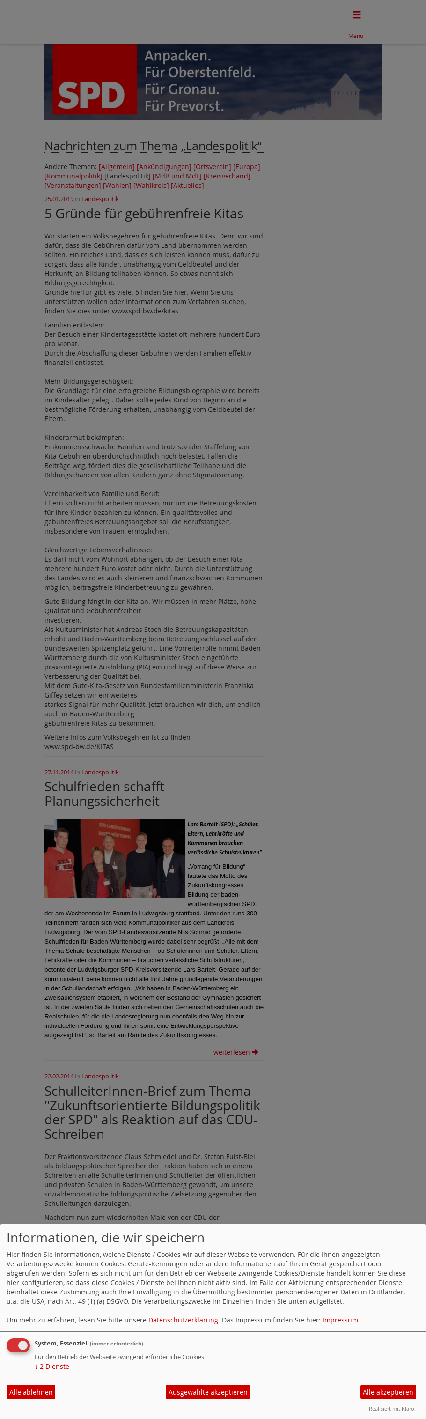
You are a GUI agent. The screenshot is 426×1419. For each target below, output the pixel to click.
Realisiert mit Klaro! (392, 1408)
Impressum (340, 1319)
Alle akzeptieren (388, 1392)
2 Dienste (52, 1366)
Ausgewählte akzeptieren (208, 1392)
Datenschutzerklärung (183, 1319)
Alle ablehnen (31, 1392)
